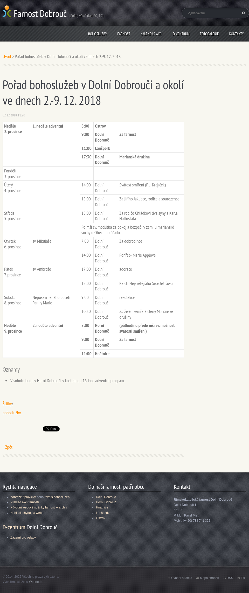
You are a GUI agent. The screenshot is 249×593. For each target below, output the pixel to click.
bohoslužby (12, 413)
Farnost (123, 33)
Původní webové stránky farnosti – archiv (38, 507)
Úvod (7, 56)
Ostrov (100, 518)
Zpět (8, 447)
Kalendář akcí (151, 33)
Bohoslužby (97, 33)
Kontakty (236, 33)
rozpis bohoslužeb (57, 497)
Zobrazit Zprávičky (23, 497)
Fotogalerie (209, 33)
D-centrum (181, 33)
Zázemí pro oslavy (23, 537)
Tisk (243, 578)
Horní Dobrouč (106, 502)
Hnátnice (102, 507)
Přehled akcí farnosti (24, 502)
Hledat (242, 13)
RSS (230, 578)
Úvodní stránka (181, 578)
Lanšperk (102, 513)
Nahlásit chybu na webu (26, 513)
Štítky (7, 404)
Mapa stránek (209, 578)
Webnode (35, 582)
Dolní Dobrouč (106, 497)
